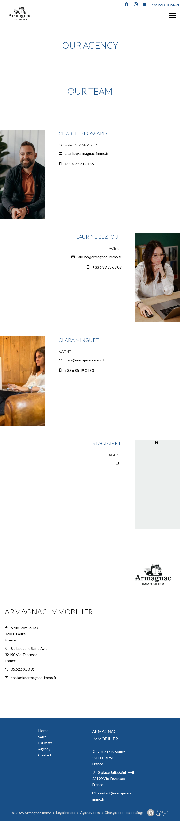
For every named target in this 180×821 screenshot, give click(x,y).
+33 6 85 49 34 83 (79, 370)
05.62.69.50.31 (23, 669)
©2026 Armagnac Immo (31, 812)
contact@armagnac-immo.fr (33, 677)
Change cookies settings (124, 812)
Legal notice (65, 812)
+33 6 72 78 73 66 (79, 163)
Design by (156, 812)
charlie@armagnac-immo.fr (87, 153)
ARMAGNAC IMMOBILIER (49, 611)
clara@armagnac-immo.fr (85, 360)
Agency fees (90, 812)
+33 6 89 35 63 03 (106, 267)
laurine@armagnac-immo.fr (99, 256)
